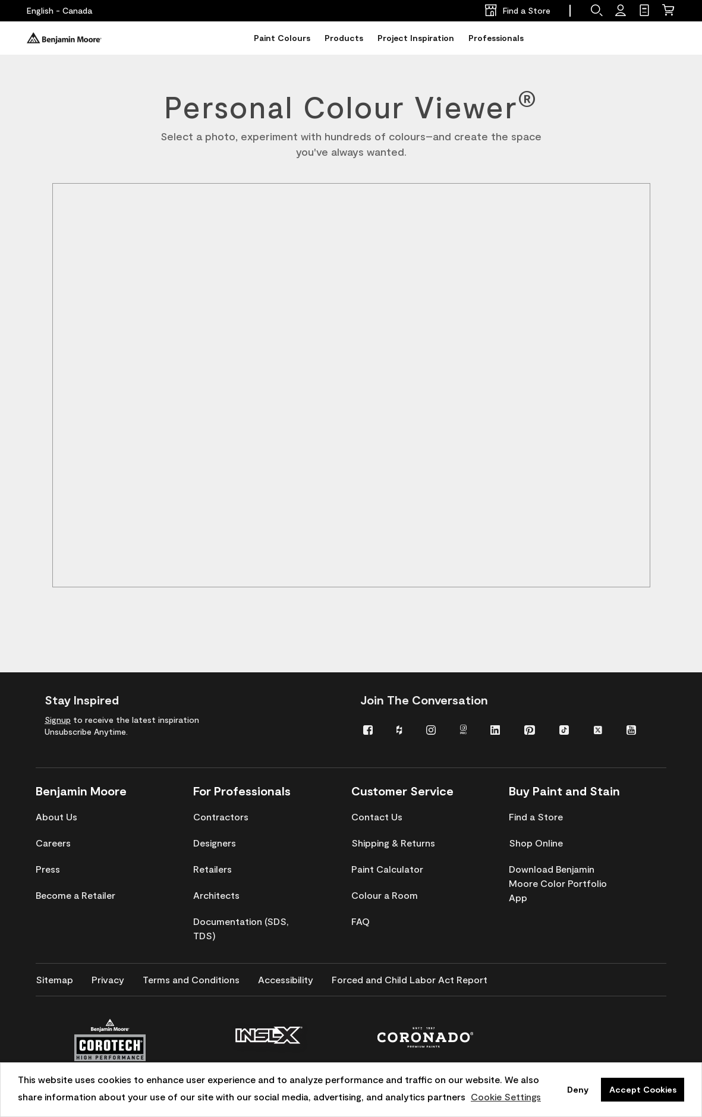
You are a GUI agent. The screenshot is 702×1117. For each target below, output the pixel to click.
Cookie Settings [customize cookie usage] (506, 1096)
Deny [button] (577, 1089)
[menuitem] (371, 729)
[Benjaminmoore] (64, 38)
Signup (58, 720)
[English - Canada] (59, 10)
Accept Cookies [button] (642, 1089)
